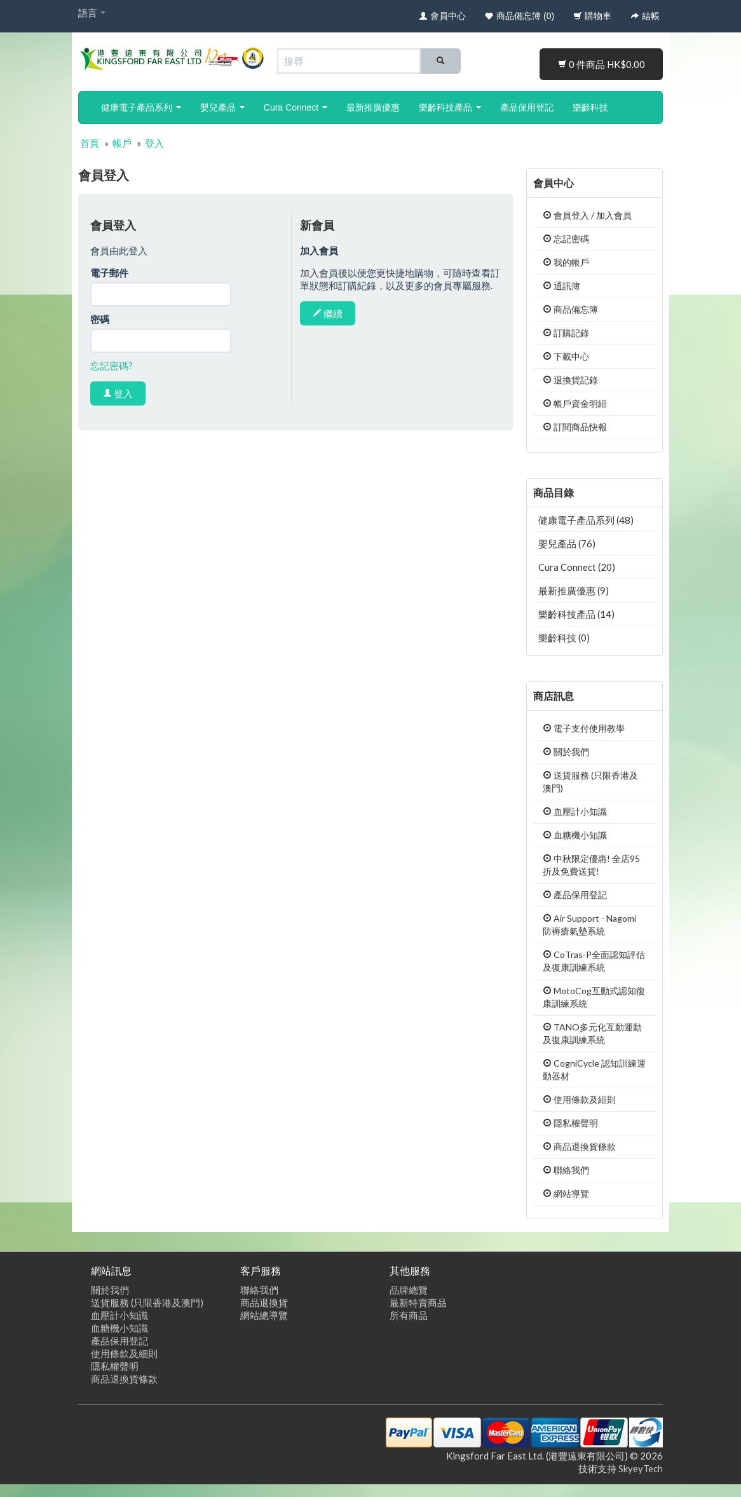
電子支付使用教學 (584, 728)
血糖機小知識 (575, 835)
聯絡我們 (566, 1170)
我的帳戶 (566, 262)
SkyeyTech (640, 1468)
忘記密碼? (111, 365)
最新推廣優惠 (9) (573, 590)
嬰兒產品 (222, 107)
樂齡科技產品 (450, 107)
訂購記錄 (566, 332)
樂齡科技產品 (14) (576, 614)
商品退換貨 (264, 1302)
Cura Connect (295, 107)
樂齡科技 (590, 107)
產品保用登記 (527, 107)
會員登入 (566, 215)
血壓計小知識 (575, 811)
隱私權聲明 (570, 1123)
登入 (154, 143)
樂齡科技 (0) (564, 637)
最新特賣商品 (418, 1302)
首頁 (89, 143)
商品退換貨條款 (579, 1146)
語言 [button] (91, 12)
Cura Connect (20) (576, 567)
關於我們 (566, 751)
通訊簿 (561, 285)
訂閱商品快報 (575, 426)
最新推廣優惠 (373, 107)
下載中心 (566, 356)
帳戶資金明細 (575, 403)
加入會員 (614, 215)
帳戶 (122, 143)
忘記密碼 (566, 238)
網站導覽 (566, 1193)
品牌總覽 (409, 1289)
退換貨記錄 (570, 379)
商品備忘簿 (570, 309)
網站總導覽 (264, 1315)
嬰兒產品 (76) (566, 543)
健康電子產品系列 (141, 107)
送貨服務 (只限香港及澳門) (147, 1302)
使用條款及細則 (579, 1099)
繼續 (328, 313)
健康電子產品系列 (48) (586, 520)
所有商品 (409, 1315)
